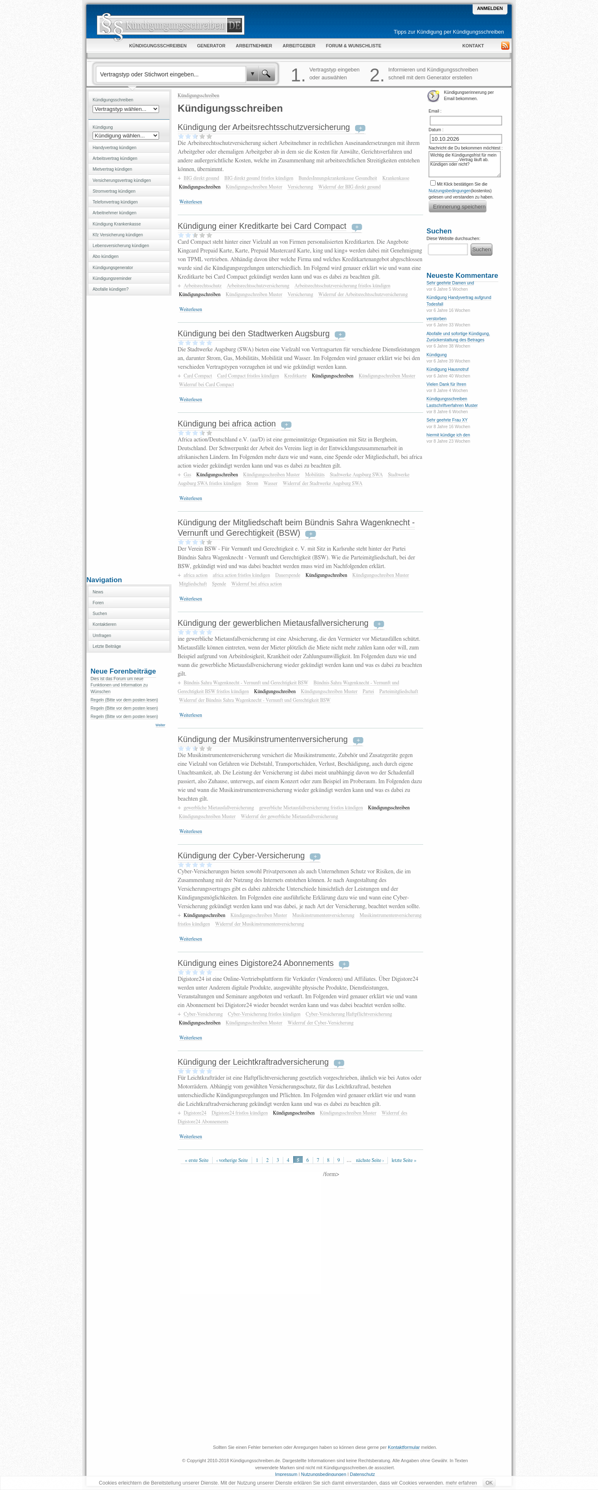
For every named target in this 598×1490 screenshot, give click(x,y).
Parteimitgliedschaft (398, 691)
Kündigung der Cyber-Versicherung (241, 855)
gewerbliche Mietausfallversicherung (219, 807)
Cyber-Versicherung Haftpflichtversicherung (349, 1014)
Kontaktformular (404, 1447)
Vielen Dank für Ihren (446, 384)
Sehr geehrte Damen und (450, 283)
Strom (252, 483)
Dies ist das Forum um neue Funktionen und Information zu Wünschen (119, 685)
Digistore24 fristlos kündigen (239, 1112)
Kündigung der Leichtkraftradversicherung (253, 1061)
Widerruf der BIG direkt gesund (349, 186)
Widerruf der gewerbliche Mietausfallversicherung (289, 816)
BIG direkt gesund (201, 178)
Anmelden (490, 8)
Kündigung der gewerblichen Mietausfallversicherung (273, 622)
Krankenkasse (395, 178)
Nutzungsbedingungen (450, 191)
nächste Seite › (370, 1160)
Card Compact (198, 375)
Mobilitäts (315, 474)
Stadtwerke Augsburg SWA (356, 474)
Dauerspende (288, 575)
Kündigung (436, 355)
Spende (219, 583)
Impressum (286, 1474)
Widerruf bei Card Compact (206, 384)
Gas (187, 474)
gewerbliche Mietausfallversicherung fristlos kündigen (311, 807)
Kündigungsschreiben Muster (254, 186)
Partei (368, 691)
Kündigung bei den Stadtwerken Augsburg (254, 333)
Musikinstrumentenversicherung (323, 915)
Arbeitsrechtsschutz (202, 285)
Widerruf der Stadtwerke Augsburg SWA (323, 483)
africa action (196, 575)
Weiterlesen (190, 201)
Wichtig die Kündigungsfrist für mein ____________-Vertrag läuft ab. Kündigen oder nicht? (465, 164)
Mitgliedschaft (193, 583)
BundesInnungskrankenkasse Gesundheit (338, 178)
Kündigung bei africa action (227, 423)
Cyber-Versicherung (203, 1014)
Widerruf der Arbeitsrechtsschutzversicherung (362, 294)
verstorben (436, 318)
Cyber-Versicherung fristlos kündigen (264, 1014)
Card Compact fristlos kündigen (248, 375)
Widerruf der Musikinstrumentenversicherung (259, 923)
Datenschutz (362, 1474)
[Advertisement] (129, 434)
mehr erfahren (461, 1483)
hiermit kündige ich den (448, 435)
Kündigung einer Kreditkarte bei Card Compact (262, 225)
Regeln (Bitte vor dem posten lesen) (124, 700)
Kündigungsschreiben (198, 95)
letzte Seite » (404, 1160)
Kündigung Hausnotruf (447, 369)
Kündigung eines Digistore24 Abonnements (256, 963)
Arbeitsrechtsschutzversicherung (258, 285)
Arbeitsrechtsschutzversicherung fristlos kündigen (342, 285)
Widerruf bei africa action (256, 583)
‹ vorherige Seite (232, 1160)
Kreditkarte (295, 375)
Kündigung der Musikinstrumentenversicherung (263, 739)
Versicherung (300, 186)
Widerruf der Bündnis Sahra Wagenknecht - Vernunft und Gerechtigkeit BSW (255, 700)
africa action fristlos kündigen (241, 575)
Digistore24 (195, 1112)
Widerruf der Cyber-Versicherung (320, 1022)
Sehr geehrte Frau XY (447, 420)
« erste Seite (196, 1160)
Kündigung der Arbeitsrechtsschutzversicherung (264, 127)
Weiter (160, 725)
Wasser (270, 483)
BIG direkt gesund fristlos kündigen (258, 178)
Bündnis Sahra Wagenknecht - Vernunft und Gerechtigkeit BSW (246, 682)
